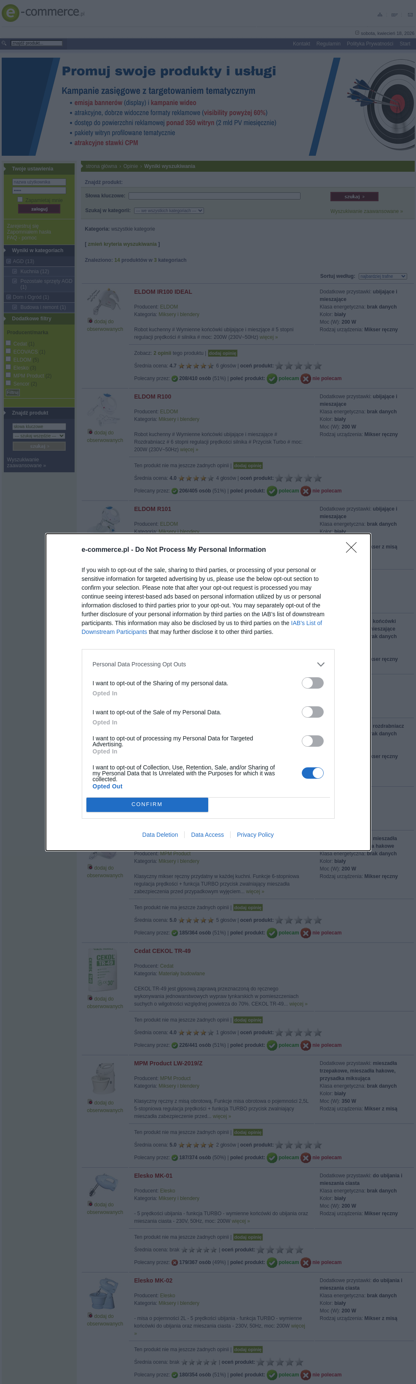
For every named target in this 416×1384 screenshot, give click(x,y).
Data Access (207, 834)
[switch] (313, 683)
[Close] (354, 550)
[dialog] (208, 692)
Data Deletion (160, 834)
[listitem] (208, 664)
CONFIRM (147, 804)
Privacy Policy (255, 834)
